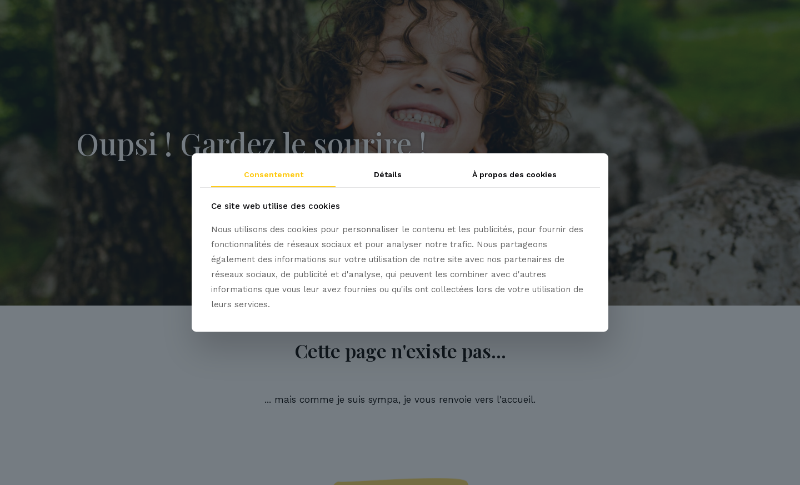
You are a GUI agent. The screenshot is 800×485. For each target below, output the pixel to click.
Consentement (273, 174)
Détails (388, 174)
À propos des (514, 174)
